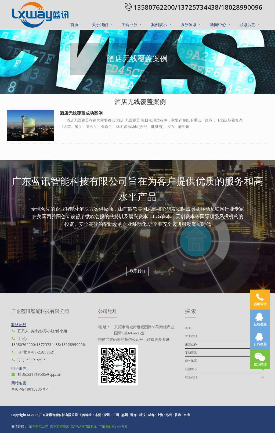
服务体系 (188, 24)
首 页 (188, 328)
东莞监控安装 (59, 426)
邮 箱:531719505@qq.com (37, 374)
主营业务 (129, 24)
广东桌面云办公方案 (113, 426)
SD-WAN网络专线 (84, 426)
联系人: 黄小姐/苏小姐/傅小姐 (39, 330)
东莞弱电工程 (38, 426)
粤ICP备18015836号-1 (30, 389)
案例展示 (159, 24)
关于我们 (100, 24)
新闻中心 (218, 24)
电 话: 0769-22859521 (33, 352)
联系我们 (248, 24)
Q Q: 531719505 (28, 359)
